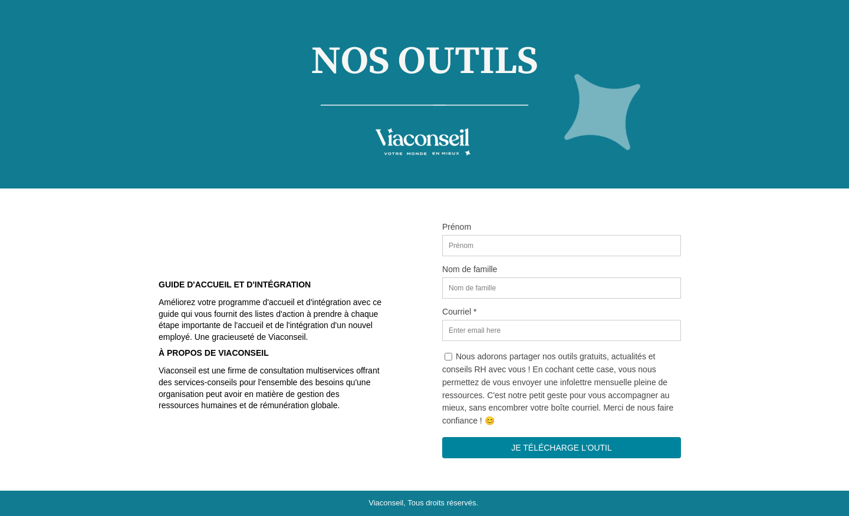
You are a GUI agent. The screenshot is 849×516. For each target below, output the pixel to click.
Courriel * (459, 311)
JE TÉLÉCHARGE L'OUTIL (561, 447)
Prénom (456, 226)
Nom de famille (469, 269)
